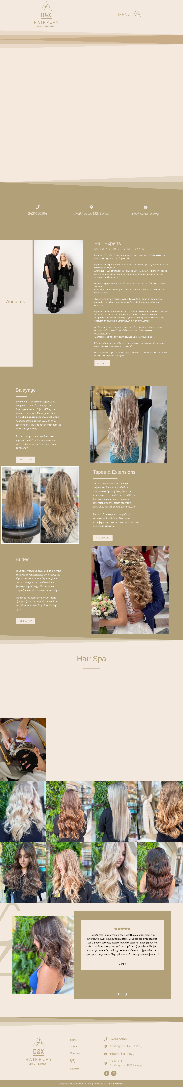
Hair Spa (91, 658)
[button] (136, 14)
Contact (74, 1067)
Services (75, 1054)
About (73, 1047)
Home (73, 1041)
